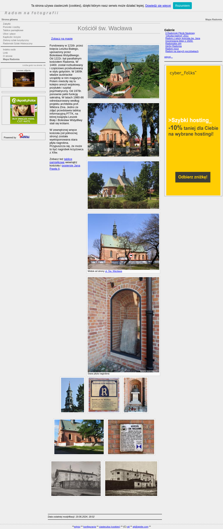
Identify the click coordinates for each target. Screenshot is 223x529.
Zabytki (7, 23)
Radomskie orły (173, 43)
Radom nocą (172, 48)
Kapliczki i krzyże (12, 37)
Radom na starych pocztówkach (182, 51)
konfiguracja (89, 526)
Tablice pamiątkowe (13, 30)
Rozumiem (182, 5)
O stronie (8, 56)
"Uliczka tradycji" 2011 (177, 35)
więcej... (168, 57)
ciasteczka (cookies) (109, 526)
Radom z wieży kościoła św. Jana (182, 38)
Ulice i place (9, 33)
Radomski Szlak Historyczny (17, 43)
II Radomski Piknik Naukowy (180, 33)
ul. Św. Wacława (113, 271)
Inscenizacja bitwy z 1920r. (179, 41)
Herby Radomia (173, 46)
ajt (128, 526)
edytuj (77, 526)
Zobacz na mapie (62, 38)
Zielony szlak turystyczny (16, 40)
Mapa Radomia (11, 59)
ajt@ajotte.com (140, 526)
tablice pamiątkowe (61, 160)
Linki (5, 52)
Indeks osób (9, 49)
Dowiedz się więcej (158, 5)
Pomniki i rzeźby (11, 27)
